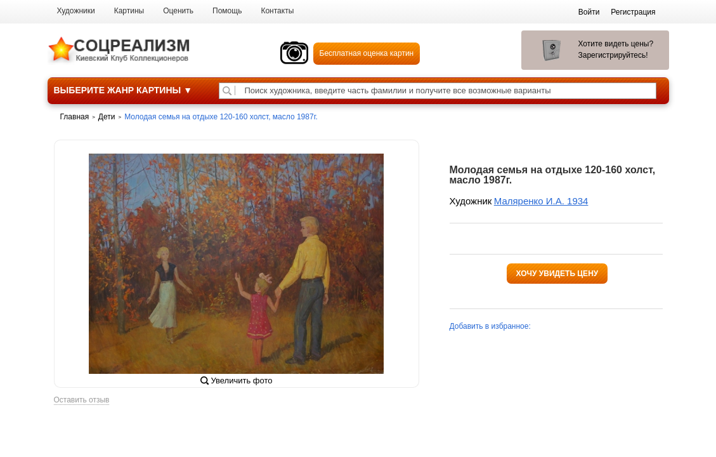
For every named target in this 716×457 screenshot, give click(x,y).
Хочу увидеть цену (557, 273)
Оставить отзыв (82, 400)
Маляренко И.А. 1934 (541, 200)
